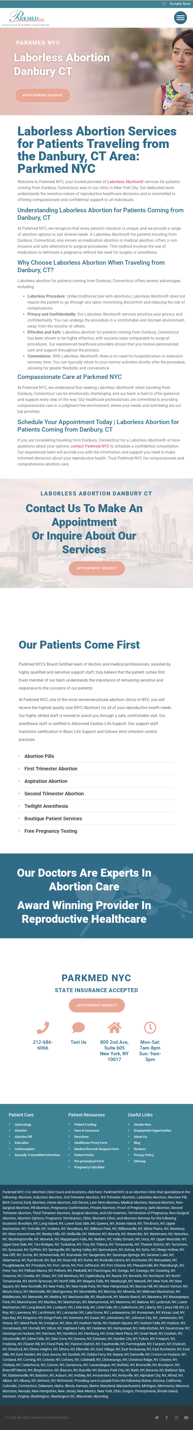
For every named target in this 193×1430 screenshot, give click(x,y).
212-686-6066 (43, 1045)
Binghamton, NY (46, 1370)
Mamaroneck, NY (101, 1302)
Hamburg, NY (94, 1333)
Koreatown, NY (148, 1312)
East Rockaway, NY (136, 1349)
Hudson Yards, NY (93, 1323)
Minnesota (166, 1386)
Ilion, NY (72, 1323)
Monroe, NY (112, 1292)
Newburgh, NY (121, 1281)
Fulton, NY (146, 1339)
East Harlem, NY (28, 1354)
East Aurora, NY (54, 1354)
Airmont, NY (46, 1381)
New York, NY (163, 1281)
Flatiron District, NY (85, 1344)
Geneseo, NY (102, 1339)
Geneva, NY (82, 1339)
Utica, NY (148, 1239)
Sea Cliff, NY (11, 1255)
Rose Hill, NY (72, 1260)
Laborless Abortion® (125, 181)
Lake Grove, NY (96, 1312)
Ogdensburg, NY (97, 1276)
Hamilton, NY (73, 1333)
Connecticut (27, 1386)
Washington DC (63, 1396)
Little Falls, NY (107, 1307)
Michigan (149, 1386)
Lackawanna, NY (123, 1312)
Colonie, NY (51, 1360)
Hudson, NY (176, 1323)
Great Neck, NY (151, 1333)
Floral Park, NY (58, 1344)
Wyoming (101, 1396)
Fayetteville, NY (113, 1344)
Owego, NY (126, 1271)
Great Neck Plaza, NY (122, 1333)
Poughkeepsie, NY (16, 1265)
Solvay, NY (132, 1250)
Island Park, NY (31, 1323)
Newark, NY (143, 1281)
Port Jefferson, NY (91, 1265)
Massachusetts (128, 1386)
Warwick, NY (49, 1239)
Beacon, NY (69, 1370)
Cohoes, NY (70, 1360)
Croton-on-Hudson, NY (168, 1354)
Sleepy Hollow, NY (170, 1250)
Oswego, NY (145, 1271)
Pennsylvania (145, 1391)
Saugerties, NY (100, 1255)
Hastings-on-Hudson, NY (21, 1333)
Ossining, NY (165, 1271)
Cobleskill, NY (90, 1360)
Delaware (45, 1386)
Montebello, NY (90, 1292)
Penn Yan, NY (12, 1271)
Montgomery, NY (65, 1292)
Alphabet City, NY (153, 1375)
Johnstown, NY (118, 1318)
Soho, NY (148, 1250)
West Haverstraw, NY (24, 1234)
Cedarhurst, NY (33, 1365)
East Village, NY (108, 1349)
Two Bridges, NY (46, 1244)
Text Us (79, 1042)
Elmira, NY (67, 1349)
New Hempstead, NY (118, 1286)
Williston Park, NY (103, 1229)
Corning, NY (32, 1360)
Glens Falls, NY (38, 1339)
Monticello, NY (40, 1292)
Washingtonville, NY (23, 1239)
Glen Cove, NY (61, 1339)
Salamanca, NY (14, 1260)
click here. (95, 1192)
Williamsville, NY (130, 1229)
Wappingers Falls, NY (76, 1239)
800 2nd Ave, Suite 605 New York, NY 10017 (114, 1050)
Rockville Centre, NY (115, 1260)
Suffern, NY (38, 1250)
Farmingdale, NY (138, 1344)
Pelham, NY (63, 1271)
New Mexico (86, 1391)
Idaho (58, 1386)
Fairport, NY (162, 1344)
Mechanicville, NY (81, 1297)
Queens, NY (105, 1223)
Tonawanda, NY (127, 1244)
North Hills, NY (70, 1281)
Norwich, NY (138, 1276)
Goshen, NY (173, 1333)
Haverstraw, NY (177, 1328)
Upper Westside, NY (171, 1239)
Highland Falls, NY (77, 1328)
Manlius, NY (53, 1302)
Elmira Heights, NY (43, 1349)
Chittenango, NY (114, 1360)
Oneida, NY (31, 1276)
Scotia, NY (30, 1255)
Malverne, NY (126, 1302)
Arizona (159, 1381)
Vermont (9, 1396)
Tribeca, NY (104, 1244)
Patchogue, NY (105, 1271)
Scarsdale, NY (76, 1255)
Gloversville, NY (14, 1339)
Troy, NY (89, 1244)
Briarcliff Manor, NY (17, 1370)
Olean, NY (48, 1276)
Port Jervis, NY (64, 1265)
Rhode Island (167, 1391)
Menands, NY (38, 1297)
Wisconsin (84, 1396)
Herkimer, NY (102, 1328)
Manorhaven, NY (29, 1302)
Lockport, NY (63, 1307)
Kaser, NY (97, 1318)
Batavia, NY (155, 1370)
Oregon (128, 1391)
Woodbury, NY (77, 1229)
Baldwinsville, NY (21, 1375)
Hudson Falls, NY (153, 1323)
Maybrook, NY (107, 1297)
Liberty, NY (153, 1307)
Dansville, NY (140, 1354)
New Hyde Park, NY (86, 1286)
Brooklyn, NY (28, 1223)
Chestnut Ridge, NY (143, 1360)
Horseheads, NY (14, 1328)
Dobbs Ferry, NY (99, 1354)
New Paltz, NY (59, 1286)
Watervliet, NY (137, 1234)
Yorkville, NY (36, 1229)
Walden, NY (102, 1239)
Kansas (82, 1386)
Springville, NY (59, 1250)
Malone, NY (145, 1302)
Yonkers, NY (56, 1229)
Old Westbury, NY (71, 1276)
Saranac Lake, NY (160, 1255)
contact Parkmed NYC (90, 446)
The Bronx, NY (154, 1223)
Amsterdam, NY (104, 1375)
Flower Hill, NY (34, 1344)
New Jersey (67, 1391)
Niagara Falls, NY (96, 1281)
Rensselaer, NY (165, 1260)
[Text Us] (78, 1027)
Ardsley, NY (82, 1375)
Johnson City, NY (144, 1318)
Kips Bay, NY (11, 1318)
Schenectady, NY (52, 1255)
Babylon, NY (44, 1375)
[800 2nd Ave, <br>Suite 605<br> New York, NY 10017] (114, 1027)
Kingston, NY (33, 1318)
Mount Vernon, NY (173, 1286)
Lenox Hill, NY (173, 1307)
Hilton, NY (54, 1328)
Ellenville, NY (85, 1349)
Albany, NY (27, 1381)
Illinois (70, 1386)
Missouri (182, 1386)
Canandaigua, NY (102, 1365)
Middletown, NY (14, 1297)
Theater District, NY (155, 1244)
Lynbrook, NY (166, 1302)
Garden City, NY (125, 1339)
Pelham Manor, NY (38, 1271)
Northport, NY (159, 1276)
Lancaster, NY (73, 1312)
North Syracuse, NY (43, 1281)
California (173, 1381)
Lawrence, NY (25, 1312)
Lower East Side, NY (80, 1223)
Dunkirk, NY (77, 1354)
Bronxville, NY (146, 1365)
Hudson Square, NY (123, 1323)
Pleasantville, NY (145, 1265)
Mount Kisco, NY (15, 1292)
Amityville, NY (128, 1375)
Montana (9, 1391)
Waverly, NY (116, 1234)
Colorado (9, 1386)
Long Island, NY (51, 1223)
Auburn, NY (64, 1375)
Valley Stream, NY (126, 1239)
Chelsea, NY (11, 1365)
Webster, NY (97, 1234)
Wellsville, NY (77, 1234)
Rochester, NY (142, 1260)
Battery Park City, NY (114, 1370)
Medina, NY (58, 1297)
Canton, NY (55, 1365)
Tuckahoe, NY (70, 1244)
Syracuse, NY (18, 1250)
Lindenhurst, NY (131, 1307)
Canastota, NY (76, 1365)
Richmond (65, 1381)
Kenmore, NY (79, 1318)
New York (104, 1391)
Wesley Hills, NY (54, 1234)
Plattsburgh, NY (172, 1265)
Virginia (23, 1396)
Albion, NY (10, 1381)
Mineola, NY (132, 1292)
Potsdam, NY (41, 1265)
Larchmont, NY (49, 1312)
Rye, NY (56, 1260)
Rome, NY (91, 1260)
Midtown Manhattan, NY (161, 1292)
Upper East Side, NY (17, 1244)
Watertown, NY (161, 1234)
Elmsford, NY (18, 1349)
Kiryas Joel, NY (173, 1312)
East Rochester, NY (166, 1349)
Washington (40, 1396)
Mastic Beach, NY (132, 1297)
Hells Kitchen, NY (151, 1328)
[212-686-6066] (43, 1027)
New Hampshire (44, 1391)
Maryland (107, 1386)
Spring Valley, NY (84, 1250)
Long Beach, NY (39, 1307)
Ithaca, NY (10, 1323)
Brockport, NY (168, 1365)
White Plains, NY (156, 1229)
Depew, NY (121, 1354)
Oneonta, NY (12, 1276)
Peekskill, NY (82, 1271)
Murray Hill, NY (146, 1286)
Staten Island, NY (128, 1223)
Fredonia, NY (12, 1344)
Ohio (117, 1391)
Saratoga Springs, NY (128, 1255)
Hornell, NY (36, 1328)
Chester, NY (168, 1360)
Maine (94, 1386)
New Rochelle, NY (34, 1286)
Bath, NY (137, 1370)
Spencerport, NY (110, 1250)
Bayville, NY (87, 1370)
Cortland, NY (12, 1360)
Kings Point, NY (56, 1318)
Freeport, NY (165, 1339)
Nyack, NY (119, 1276)
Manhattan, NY (75, 1302)
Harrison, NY (51, 1333)
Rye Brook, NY (38, 1260)
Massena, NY (157, 1297)
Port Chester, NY (118, 1265)
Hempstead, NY (125, 1328)
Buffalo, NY (125, 1365)
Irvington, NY (54, 1323)
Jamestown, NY (171, 1318)
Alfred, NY (175, 1375)
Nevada (24, 1391)
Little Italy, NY (84, 1307)
